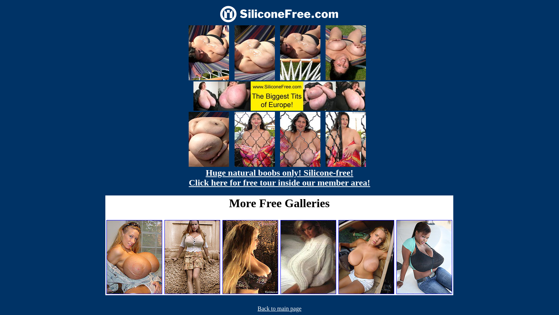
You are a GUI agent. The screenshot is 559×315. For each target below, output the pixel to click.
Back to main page (280, 308)
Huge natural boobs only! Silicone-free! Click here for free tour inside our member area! (279, 177)
